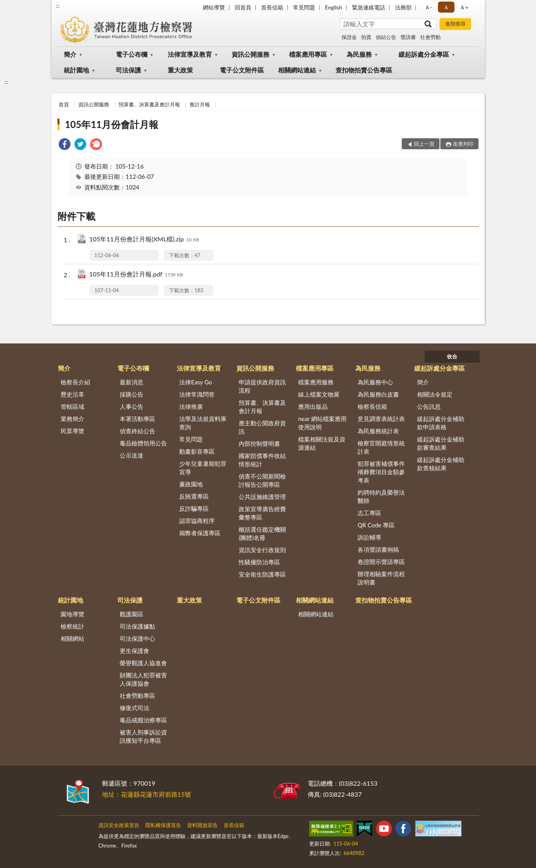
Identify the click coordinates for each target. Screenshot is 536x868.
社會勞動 (430, 37)
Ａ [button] (446, 7)
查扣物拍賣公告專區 (364, 70)
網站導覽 (214, 7)
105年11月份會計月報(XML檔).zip (144, 239)
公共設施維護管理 (262, 496)
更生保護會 (134, 650)
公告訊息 (429, 406)
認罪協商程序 (197, 520)
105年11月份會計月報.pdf (136, 274)
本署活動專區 (137, 418)
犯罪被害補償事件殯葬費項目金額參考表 (381, 472)
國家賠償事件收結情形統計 (262, 459)
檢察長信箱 (372, 406)
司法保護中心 (137, 638)
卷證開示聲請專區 (381, 561)
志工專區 (369, 512)
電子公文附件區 (242, 70)
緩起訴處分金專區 (424, 54)
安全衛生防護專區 (262, 574)
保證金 (349, 37)
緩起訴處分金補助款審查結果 (440, 443)
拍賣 (366, 37)
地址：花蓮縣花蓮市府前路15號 (146, 794)
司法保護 (128, 70)
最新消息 (131, 382)
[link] (64, 145)
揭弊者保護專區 (200, 532)
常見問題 (304, 7)
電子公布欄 (131, 54)
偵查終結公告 (137, 430)
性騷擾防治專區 (259, 562)
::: (58, 6)
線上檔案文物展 (318, 394)
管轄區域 (72, 406)
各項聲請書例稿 (378, 549)
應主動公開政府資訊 (262, 427)
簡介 (70, 54)
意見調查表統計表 (381, 418)
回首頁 (243, 7)
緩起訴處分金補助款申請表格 (440, 422)
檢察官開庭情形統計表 (381, 447)
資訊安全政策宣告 (118, 825)
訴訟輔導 (369, 537)
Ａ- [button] (428, 7)
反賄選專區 (194, 496)
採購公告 (131, 394)
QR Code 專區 (376, 525)
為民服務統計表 (378, 430)
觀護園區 (131, 614)
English (333, 7)
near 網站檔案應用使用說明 (322, 422)
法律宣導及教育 (190, 54)
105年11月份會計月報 (112, 124)
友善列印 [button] (463, 144)
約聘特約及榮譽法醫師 (381, 496)
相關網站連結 (297, 70)
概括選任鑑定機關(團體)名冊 (262, 533)
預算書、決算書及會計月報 (149, 104)
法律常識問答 (197, 394)
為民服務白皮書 (378, 394)
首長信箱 (272, 7)
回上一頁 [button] (424, 144)
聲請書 (408, 37)
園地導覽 (72, 614)
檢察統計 (72, 626)
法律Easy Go (195, 382)
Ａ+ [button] (464, 7)
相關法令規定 (435, 394)
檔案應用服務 (316, 382)
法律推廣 (191, 406)
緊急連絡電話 (368, 7)
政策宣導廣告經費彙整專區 (262, 513)
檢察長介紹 (75, 382)
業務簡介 (72, 418)
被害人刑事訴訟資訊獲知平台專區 (143, 736)
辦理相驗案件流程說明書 (381, 578)
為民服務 (359, 54)
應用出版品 (313, 406)
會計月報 (199, 104)
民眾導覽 (72, 430)
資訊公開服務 (250, 54)
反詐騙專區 (194, 508)
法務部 (403, 7)
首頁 (64, 104)
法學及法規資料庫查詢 (202, 422)
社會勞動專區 (137, 695)
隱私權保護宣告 (163, 825)
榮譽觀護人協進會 (143, 662)
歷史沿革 (72, 394)
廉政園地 (191, 484)
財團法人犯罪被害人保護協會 (143, 679)
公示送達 (131, 455)
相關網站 (72, 638)
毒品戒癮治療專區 (143, 719)
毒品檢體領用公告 (143, 443)
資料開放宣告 (202, 825)
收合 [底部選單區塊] (452, 356)
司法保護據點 (137, 626)
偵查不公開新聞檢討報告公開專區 (262, 480)
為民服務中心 (375, 382)
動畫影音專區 (197, 451)
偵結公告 (386, 37)
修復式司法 (134, 707)
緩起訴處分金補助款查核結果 (440, 463)
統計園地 (76, 70)
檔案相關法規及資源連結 (321, 443)
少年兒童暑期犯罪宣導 (202, 467)
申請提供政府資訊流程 (262, 386)
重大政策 (180, 70)
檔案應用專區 (308, 54)
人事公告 (131, 406)
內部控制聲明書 (259, 443)
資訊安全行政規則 (262, 549)
